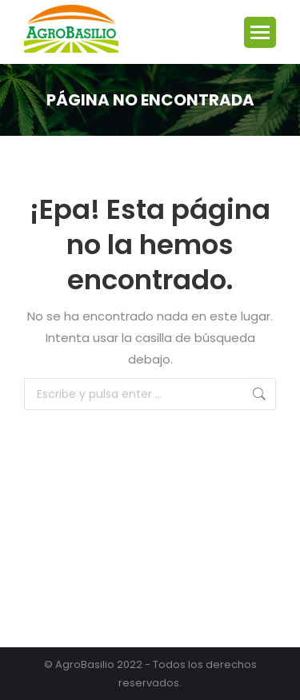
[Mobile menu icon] (260, 32)
